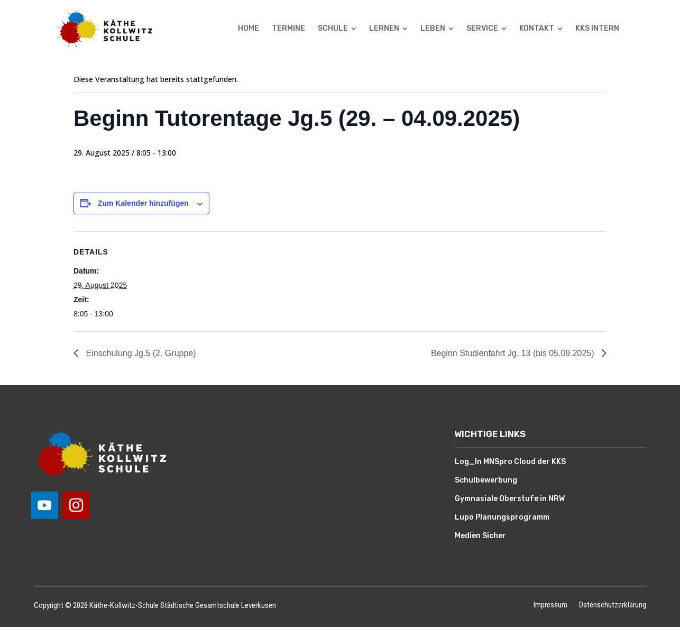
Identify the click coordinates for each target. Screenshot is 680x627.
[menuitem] (248, 29)
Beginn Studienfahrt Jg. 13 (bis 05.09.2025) (513, 353)
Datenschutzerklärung (612, 606)
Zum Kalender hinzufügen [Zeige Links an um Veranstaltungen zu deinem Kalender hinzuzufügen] (143, 203)
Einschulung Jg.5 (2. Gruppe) (140, 353)
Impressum (550, 606)
